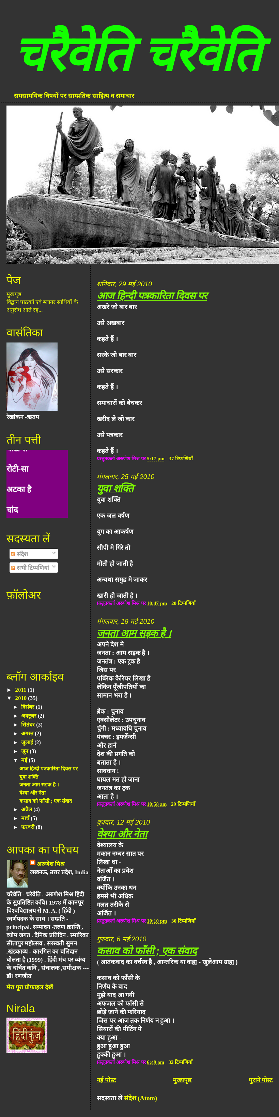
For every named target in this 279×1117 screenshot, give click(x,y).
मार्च (26, 818)
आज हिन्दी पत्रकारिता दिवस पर (152, 295)
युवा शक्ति (115, 488)
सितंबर (28, 725)
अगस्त (28, 733)
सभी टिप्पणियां (30, 567)
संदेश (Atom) (140, 1098)
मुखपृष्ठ (13, 294)
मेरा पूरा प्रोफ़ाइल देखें (29, 987)
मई (25, 760)
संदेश (19, 554)
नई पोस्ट (106, 1080)
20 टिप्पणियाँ (183, 603)
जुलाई (27, 742)
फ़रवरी (28, 827)
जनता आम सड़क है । (134, 633)
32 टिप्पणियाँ (181, 1062)
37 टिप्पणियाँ (181, 458)
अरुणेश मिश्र (51, 864)
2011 (21, 690)
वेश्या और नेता (122, 834)
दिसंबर (28, 707)
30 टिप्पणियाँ (183, 921)
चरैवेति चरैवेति (137, 54)
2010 (21, 698)
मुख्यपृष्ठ (182, 1080)
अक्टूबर (29, 716)
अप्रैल (27, 809)
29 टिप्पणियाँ (183, 804)
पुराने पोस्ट (261, 1080)
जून (25, 751)
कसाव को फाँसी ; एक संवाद (146, 950)
